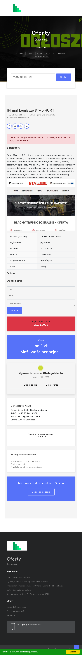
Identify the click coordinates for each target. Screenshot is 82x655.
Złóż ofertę (52, 385)
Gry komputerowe (41, 56)
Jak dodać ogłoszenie (16, 607)
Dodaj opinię (30, 385)
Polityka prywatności (16, 611)
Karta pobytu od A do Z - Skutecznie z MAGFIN (28, 594)
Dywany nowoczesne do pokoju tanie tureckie (27, 581)
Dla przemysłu (48, 115)
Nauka (39, 53)
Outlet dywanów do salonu (19, 590)
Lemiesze (30, 419)
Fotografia (50, 53)
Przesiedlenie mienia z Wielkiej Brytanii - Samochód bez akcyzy (35, 586)
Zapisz (14, 310)
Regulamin (11, 615)
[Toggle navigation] (71, 8)
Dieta (30, 53)
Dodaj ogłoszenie (41, 492)
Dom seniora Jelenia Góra (18, 577)
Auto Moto (20, 53)
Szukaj (63, 77)
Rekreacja (61, 53)
